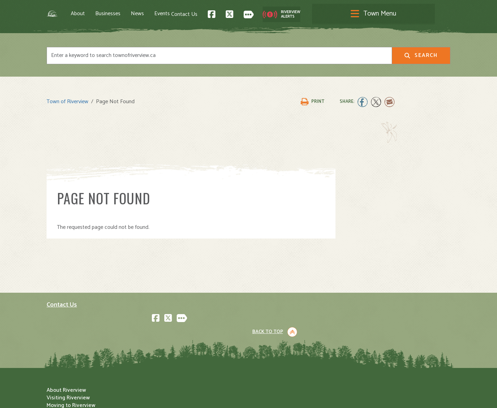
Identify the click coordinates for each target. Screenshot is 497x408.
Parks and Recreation (279, 323)
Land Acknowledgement (73, 396)
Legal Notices (116, 396)
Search (421, 56)
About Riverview (169, 307)
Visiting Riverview (171, 315)
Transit (262, 345)
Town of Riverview (67, 98)
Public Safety (270, 330)
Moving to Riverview (174, 323)
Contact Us (316, 14)
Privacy (142, 396)
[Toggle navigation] (248, 14)
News (164, 14)
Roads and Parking (276, 338)
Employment (165, 345)
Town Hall (265, 307)
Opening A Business (174, 330)
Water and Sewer (274, 361)
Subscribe (61, 359)
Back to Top (421, 249)
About (105, 14)
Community (267, 315)
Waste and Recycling (279, 353)
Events (189, 14)
